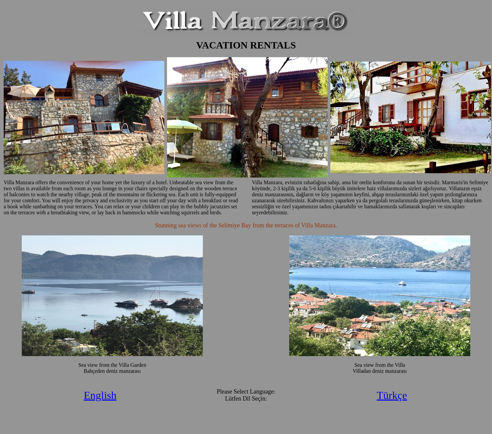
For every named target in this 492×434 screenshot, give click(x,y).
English (100, 395)
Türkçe (392, 395)
